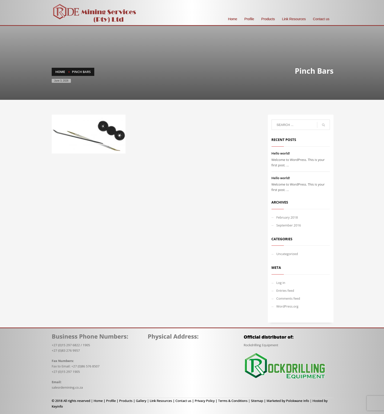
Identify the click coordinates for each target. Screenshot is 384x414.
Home (98, 400)
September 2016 (288, 225)
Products (125, 400)
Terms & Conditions (232, 400)
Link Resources (161, 400)
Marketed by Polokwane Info (288, 400)
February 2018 (287, 217)
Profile (111, 400)
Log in (280, 282)
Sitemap (257, 400)
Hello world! (281, 153)
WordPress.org (287, 306)
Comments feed (288, 298)
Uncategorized (287, 254)
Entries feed (285, 290)
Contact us (183, 400)
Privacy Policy (205, 400)
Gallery (141, 400)
